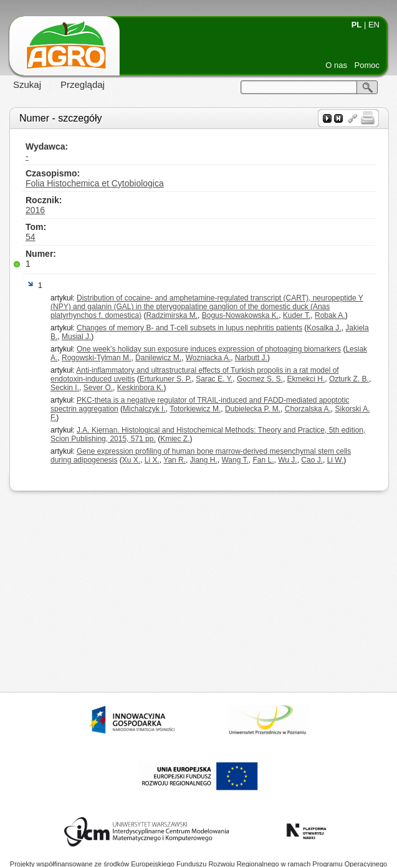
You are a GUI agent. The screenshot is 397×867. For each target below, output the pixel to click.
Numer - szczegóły (60, 118)
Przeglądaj (82, 84)
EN (374, 24)
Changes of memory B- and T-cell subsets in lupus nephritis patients (189, 327)
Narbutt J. (251, 357)
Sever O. (98, 387)
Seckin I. (64, 387)
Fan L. (263, 460)
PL (357, 24)
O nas (336, 65)
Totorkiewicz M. (195, 409)
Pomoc (367, 65)
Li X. (152, 460)
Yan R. (174, 460)
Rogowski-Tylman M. (96, 357)
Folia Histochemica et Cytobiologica (95, 183)
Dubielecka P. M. (252, 409)
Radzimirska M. (172, 315)
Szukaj (27, 84)
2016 (35, 210)
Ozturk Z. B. (349, 379)
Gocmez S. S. (260, 379)
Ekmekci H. (306, 379)
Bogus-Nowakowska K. (240, 315)
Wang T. (234, 460)
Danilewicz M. (158, 357)
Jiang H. (204, 460)
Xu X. (131, 460)
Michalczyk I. (144, 409)
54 (31, 237)
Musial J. (76, 336)
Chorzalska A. (308, 409)
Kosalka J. (324, 327)
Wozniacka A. (208, 357)
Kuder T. (296, 315)
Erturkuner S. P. (166, 379)
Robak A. (330, 315)
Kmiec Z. (174, 438)
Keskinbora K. (140, 387)
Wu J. (287, 460)
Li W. (335, 460)
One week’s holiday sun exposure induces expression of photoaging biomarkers (209, 349)
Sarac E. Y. (214, 379)
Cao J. (312, 460)
